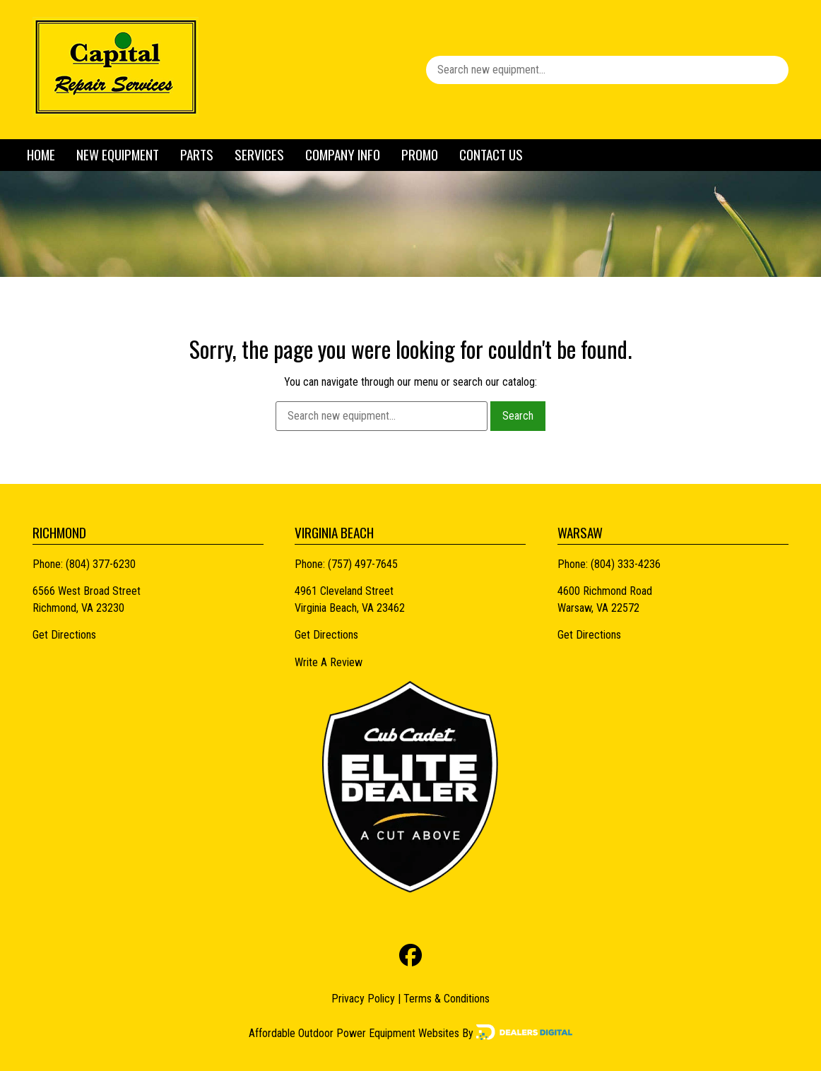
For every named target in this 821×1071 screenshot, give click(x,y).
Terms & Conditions (446, 998)
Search (517, 415)
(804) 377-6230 (101, 564)
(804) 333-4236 (626, 564)
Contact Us (491, 154)
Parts (196, 154)
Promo (419, 154)
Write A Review (328, 662)
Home (41, 154)
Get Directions (64, 634)
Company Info (342, 154)
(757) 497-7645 (363, 564)
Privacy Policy (363, 998)
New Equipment (117, 154)
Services (259, 154)
